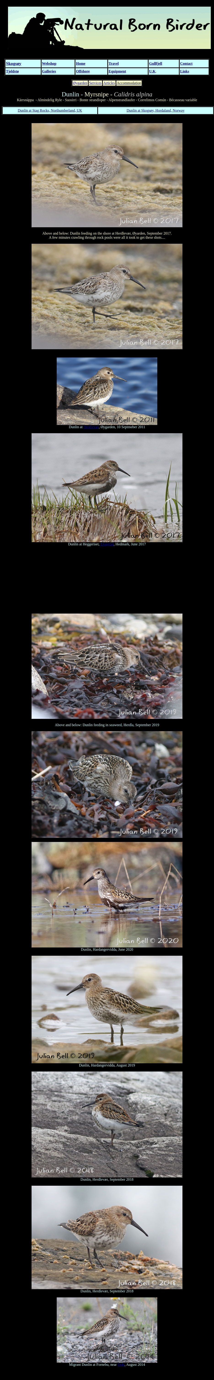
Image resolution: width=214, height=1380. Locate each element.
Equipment (117, 71)
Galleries (49, 71)
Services (95, 83)
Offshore (83, 71)
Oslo (121, 1364)
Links (184, 71)
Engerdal (106, 544)
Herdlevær (91, 427)
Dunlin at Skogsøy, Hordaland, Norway (156, 110)
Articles (109, 83)
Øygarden (80, 83)
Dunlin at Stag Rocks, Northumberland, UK (50, 110)
